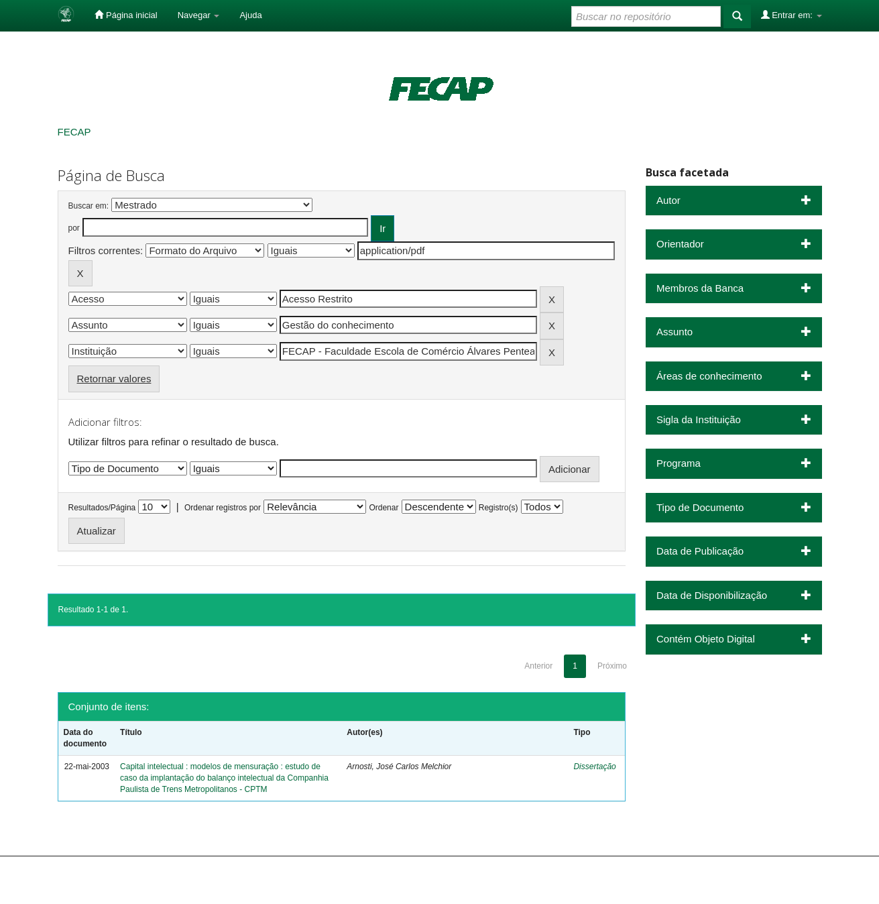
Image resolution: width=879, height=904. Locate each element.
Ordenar (383, 507)
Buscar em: (88, 206)
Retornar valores (114, 378)
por (74, 228)
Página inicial (126, 14)
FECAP (74, 131)
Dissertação (594, 766)
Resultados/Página (102, 507)
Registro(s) (498, 507)
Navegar (199, 15)
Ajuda (250, 15)
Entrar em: (791, 14)
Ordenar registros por (222, 507)
